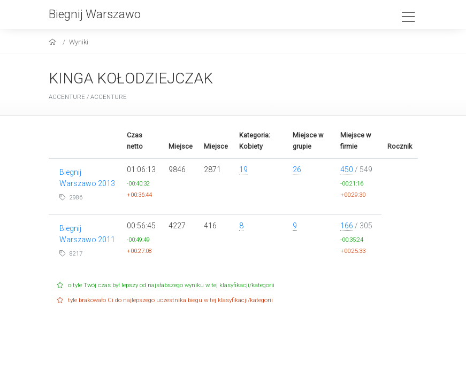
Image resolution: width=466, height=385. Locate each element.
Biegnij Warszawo (95, 14)
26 (297, 169)
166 (346, 225)
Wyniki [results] (78, 42)
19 (243, 169)
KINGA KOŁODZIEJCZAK (131, 78)
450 (346, 169)
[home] (54, 42)
